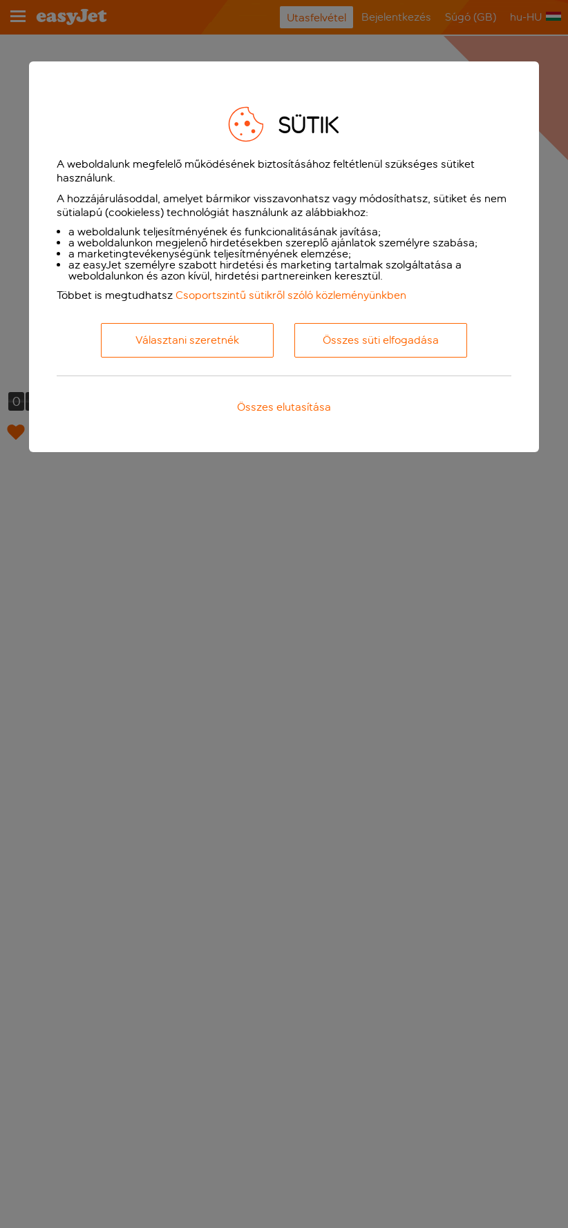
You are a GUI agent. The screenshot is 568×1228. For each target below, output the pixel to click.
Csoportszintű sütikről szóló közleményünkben (291, 295)
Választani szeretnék (187, 340)
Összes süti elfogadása (381, 340)
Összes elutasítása (284, 406)
